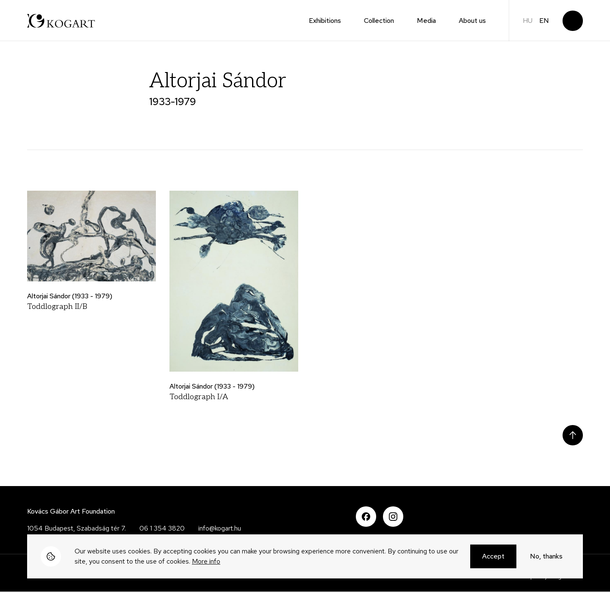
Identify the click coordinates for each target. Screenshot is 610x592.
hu (527, 20)
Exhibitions (325, 20)
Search (573, 21)
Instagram (393, 516)
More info (206, 562)
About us (472, 20)
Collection (379, 20)
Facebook (366, 516)
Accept (493, 557)
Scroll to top (573, 435)
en (544, 20)
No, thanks (546, 557)
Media (426, 20)
